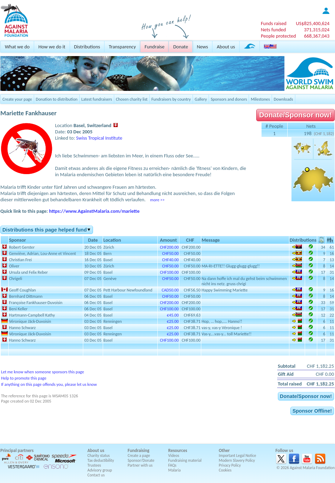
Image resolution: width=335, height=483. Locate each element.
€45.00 (173, 315)
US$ (312, 23)
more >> (157, 199)
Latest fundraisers (96, 99)
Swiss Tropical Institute (99, 138)
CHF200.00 (169, 247)
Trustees (94, 465)
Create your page (17, 99)
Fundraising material (185, 460)
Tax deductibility (100, 460)
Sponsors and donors (229, 99)
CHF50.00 (170, 253)
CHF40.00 (170, 259)
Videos (173, 455)
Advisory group (99, 470)
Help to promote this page (23, 378)
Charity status (98, 455)
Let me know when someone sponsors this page (42, 371)
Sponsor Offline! (312, 411)
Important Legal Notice (237, 455)
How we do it (51, 47)
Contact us (95, 475)
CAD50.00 (170, 290)
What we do (17, 47)
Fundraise (154, 47)
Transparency (122, 47)
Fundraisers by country (171, 99)
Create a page (139, 455)
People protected (278, 36)
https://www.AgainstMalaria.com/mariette (94, 211)
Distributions (87, 47)
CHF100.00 (169, 272)
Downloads (283, 99)
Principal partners (16, 450)
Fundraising (138, 450)
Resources (177, 450)
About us (226, 47)
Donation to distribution (57, 99)
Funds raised (274, 23)
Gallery (201, 99)
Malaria (174, 470)
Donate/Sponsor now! (295, 115)
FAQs (172, 465)
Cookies (225, 470)
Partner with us (140, 465)
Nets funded (273, 29)
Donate (180, 47)
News (202, 47)
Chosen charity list (132, 99)
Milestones (260, 99)
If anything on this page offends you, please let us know (49, 384)
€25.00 (173, 321)
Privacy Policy (230, 465)
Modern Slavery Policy (237, 460)
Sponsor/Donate (141, 460)
